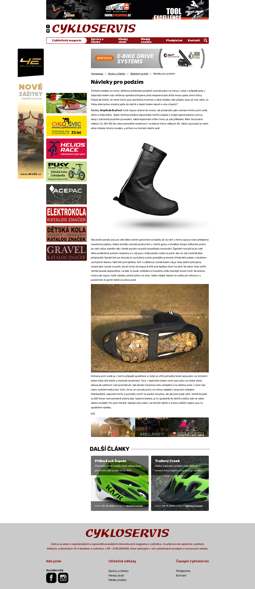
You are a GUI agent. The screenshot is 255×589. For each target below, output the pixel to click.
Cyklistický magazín (66, 40)
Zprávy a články (97, 40)
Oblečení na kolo (139, 73)
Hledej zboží (123, 40)
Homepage (97, 73)
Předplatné (174, 40)
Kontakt (194, 40)
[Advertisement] (66, 69)
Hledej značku (146, 40)
